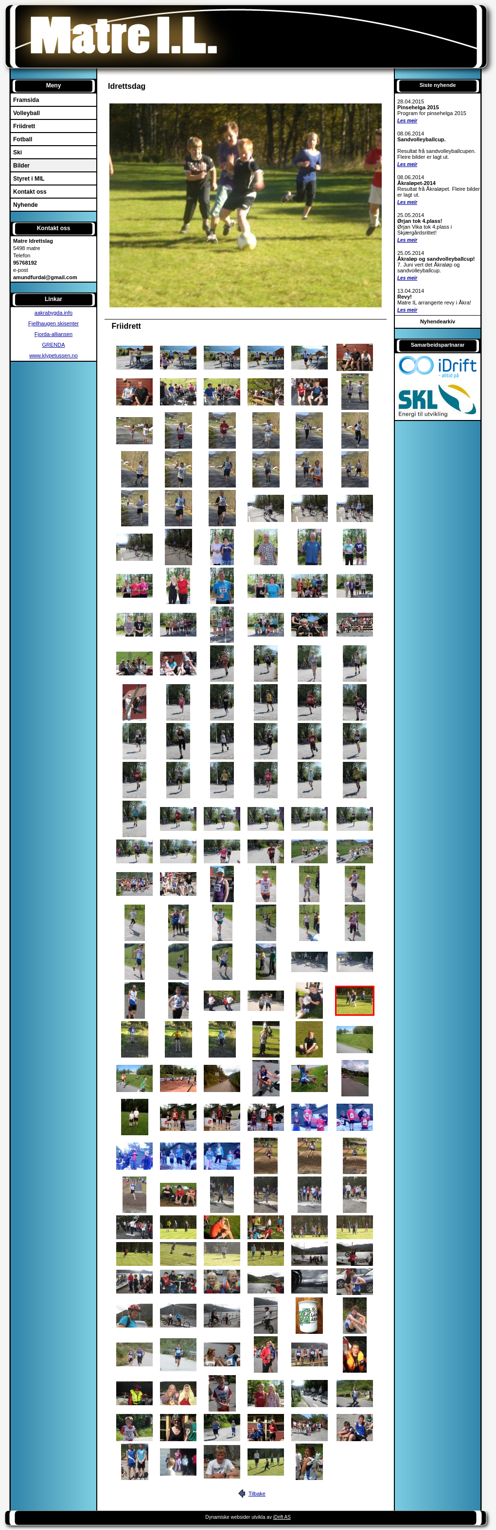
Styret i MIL (29, 178)
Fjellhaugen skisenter (53, 323)
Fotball (22, 139)
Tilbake (257, 1493)
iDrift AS (282, 1517)
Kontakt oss (30, 191)
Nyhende (25, 205)
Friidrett (24, 126)
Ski (17, 152)
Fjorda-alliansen (53, 334)
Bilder (21, 165)
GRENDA (53, 345)
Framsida (26, 100)
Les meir (407, 120)
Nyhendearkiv (437, 321)
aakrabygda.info (53, 313)
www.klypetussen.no (53, 355)
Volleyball (26, 113)
